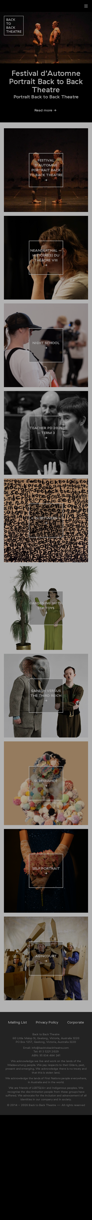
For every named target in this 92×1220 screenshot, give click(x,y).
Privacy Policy (47, 1022)
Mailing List (17, 1022)
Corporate (75, 1022)
